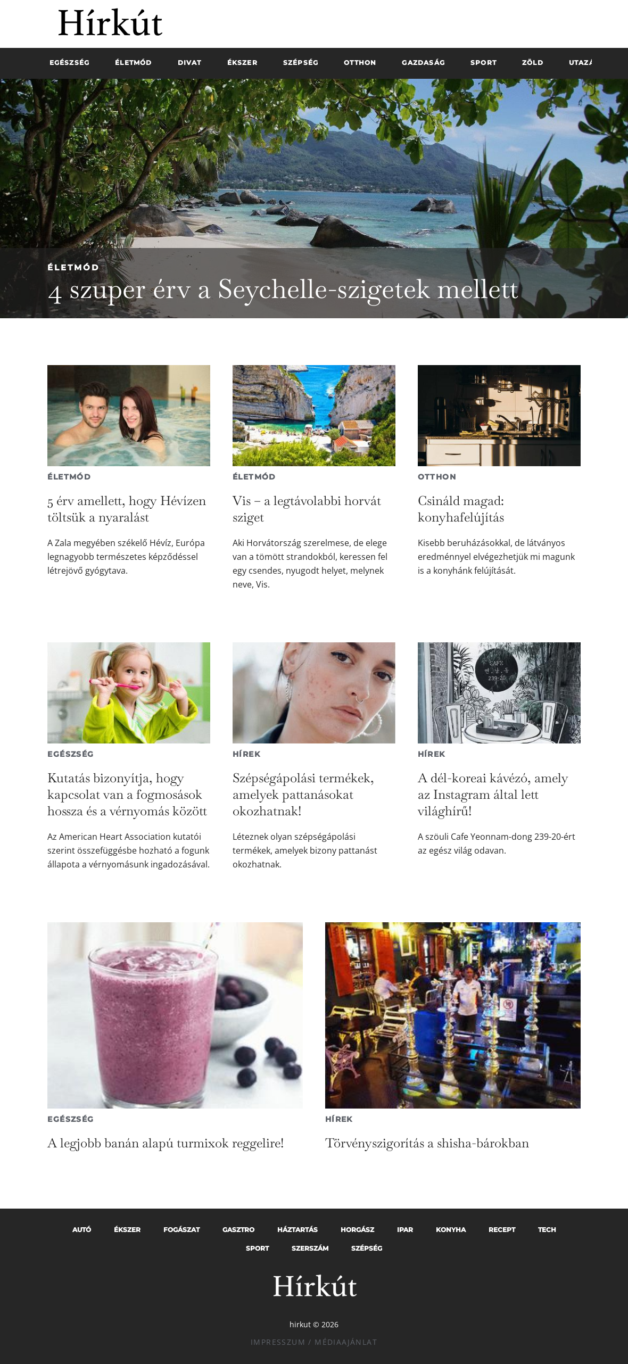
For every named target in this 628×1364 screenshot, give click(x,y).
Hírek (246, 754)
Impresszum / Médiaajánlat (314, 1342)
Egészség (70, 754)
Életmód (73, 267)
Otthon (437, 477)
